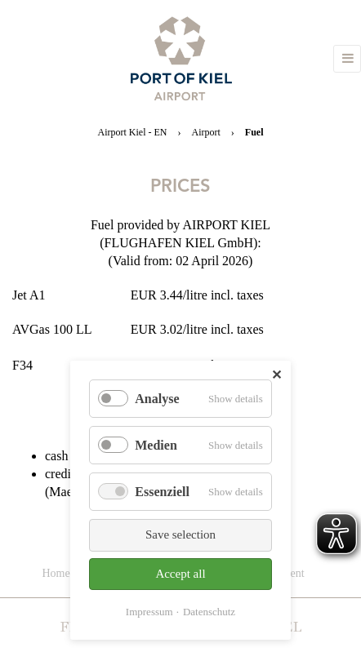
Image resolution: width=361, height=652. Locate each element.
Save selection (180, 534)
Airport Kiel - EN (132, 132)
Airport (205, 132)
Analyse (157, 399)
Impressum (149, 611)
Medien (156, 445)
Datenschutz (209, 611)
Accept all (180, 573)
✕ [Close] (276, 375)
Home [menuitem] (55, 573)
